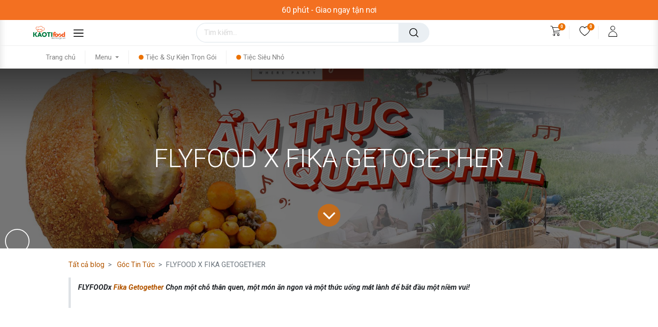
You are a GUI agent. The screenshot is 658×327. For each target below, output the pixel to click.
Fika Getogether (138, 287)
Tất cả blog (86, 264)
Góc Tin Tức (136, 264)
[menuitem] (65, 57)
